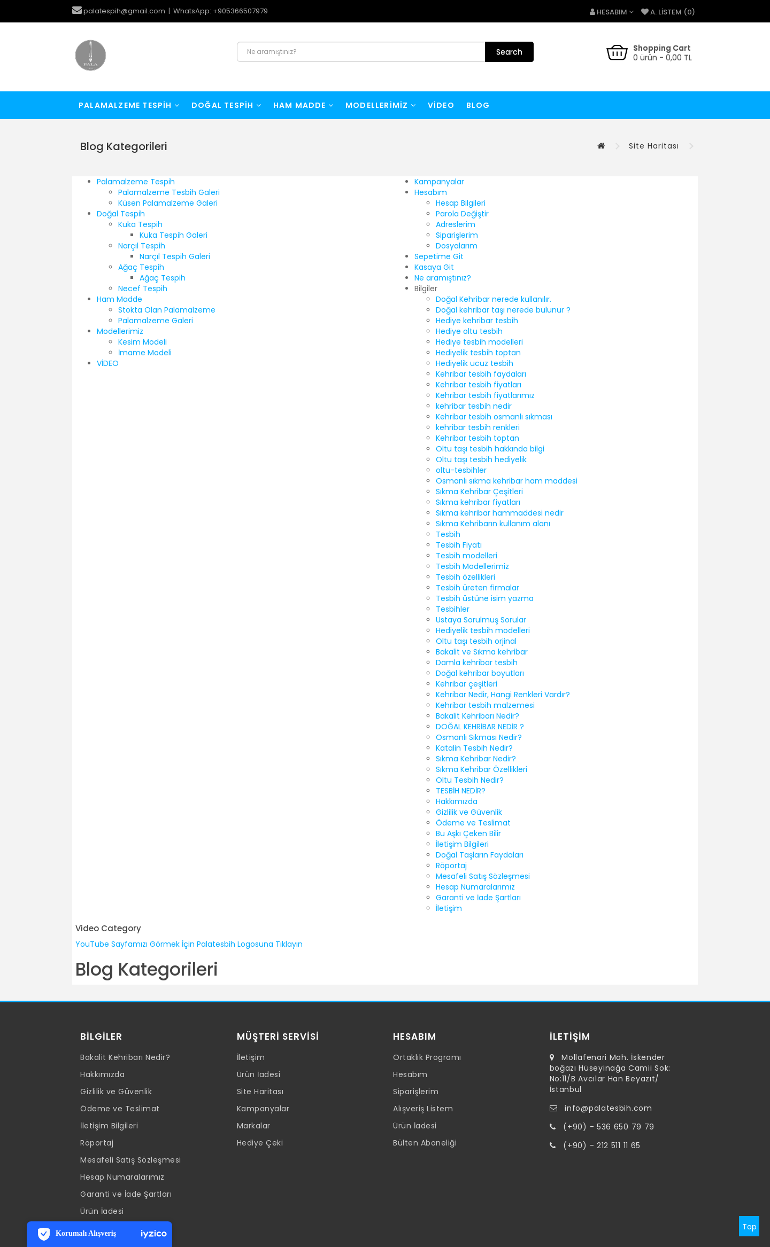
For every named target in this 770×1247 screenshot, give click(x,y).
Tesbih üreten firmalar (477, 587)
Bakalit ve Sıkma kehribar (482, 651)
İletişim (449, 908)
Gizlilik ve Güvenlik (469, 812)
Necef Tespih (142, 288)
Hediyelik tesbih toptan (478, 352)
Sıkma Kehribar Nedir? (476, 758)
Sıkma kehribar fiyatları (478, 502)
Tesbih (448, 534)
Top (749, 1226)
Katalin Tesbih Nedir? (474, 748)
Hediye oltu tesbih (469, 331)
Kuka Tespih (140, 224)
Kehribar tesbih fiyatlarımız (485, 395)
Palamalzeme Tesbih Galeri (169, 192)
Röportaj (451, 865)
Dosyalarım (457, 245)
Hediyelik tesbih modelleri (483, 630)
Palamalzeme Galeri (155, 320)
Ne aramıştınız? (442, 277)
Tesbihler (452, 609)
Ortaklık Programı (427, 1057)
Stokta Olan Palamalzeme (166, 310)
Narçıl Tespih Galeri (175, 256)
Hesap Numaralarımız (475, 887)
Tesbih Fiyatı (459, 545)
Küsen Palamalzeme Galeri (168, 203)
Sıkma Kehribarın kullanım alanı (493, 523)
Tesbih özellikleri (465, 577)
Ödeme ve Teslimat (473, 822)
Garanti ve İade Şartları (478, 897)
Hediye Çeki (260, 1142)
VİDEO (441, 105)
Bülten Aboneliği (425, 1142)
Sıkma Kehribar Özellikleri (481, 769)
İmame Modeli (145, 352)
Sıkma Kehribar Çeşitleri (479, 491)
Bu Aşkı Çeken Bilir (468, 833)
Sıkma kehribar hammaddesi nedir (500, 513)
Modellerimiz (380, 105)
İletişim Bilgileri (462, 844)
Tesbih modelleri (466, 555)
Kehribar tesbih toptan (477, 438)
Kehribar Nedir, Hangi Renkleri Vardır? (503, 694)
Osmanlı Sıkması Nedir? (479, 737)
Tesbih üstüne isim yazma (485, 598)
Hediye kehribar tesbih (477, 320)
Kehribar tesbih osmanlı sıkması (494, 416)
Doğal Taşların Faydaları (479, 854)
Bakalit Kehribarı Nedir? (477, 716)
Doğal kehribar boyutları (480, 673)
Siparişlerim (457, 235)
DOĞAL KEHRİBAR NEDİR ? (480, 726)
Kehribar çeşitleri (466, 684)
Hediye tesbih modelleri (479, 342)
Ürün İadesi (102, 1211)
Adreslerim (455, 224)
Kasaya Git (434, 267)
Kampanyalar (439, 181)
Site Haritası (654, 146)
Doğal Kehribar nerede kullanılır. (493, 299)
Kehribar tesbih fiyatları (478, 384)
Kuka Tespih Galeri (173, 235)
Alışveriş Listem (423, 1108)
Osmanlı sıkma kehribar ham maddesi (507, 481)
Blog (478, 105)
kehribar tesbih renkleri (478, 427)
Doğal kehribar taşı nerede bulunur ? (503, 310)
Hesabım (430, 192)
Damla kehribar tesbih (477, 662)
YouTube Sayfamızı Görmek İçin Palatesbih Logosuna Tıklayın (189, 944)
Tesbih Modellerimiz (472, 566)
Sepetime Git (439, 256)
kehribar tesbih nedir (474, 406)
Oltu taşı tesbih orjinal (476, 641)
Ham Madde (303, 105)
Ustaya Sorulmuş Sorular (481, 619)
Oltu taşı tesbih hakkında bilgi (490, 448)
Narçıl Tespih (141, 245)
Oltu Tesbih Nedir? (470, 780)
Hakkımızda (457, 801)
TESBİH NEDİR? (461, 790)
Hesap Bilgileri (461, 203)
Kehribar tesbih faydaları (481, 374)
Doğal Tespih (226, 105)
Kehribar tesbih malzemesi (485, 705)
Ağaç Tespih (141, 267)
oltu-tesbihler (461, 470)
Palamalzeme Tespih (129, 105)
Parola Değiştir (462, 213)
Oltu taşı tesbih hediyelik (481, 459)
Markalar (254, 1125)
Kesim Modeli (142, 342)
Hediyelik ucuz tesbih (474, 363)
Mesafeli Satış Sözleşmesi (483, 876)
